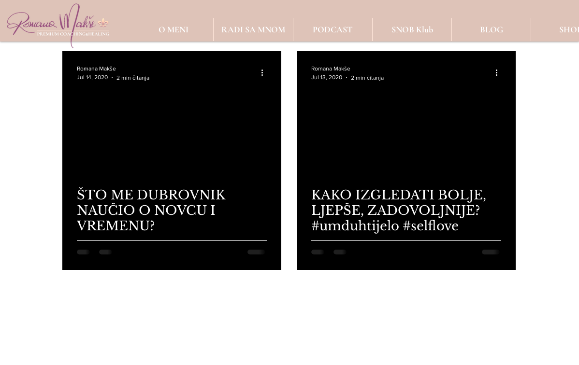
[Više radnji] (265, 73)
